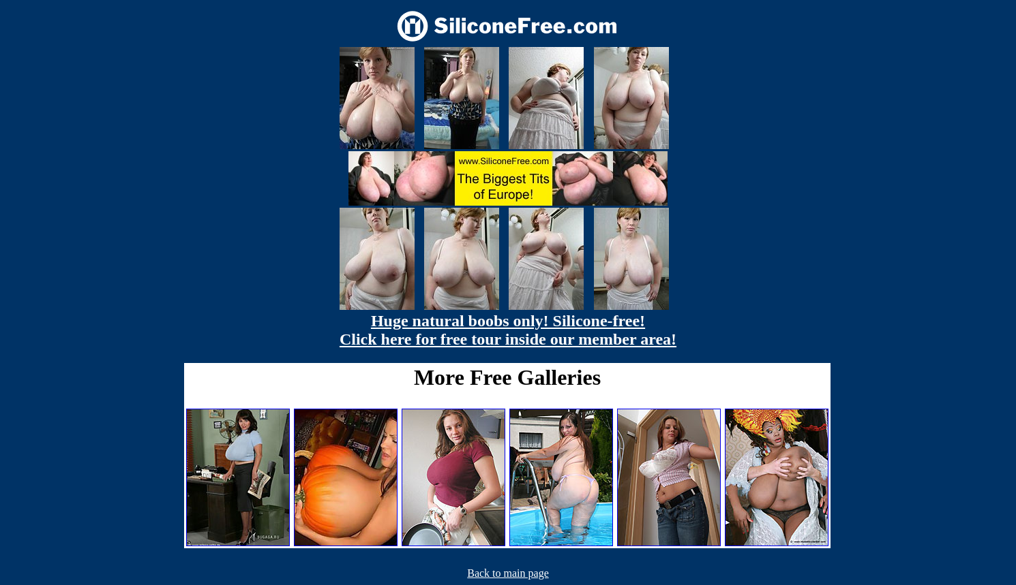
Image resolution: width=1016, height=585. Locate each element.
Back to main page (508, 573)
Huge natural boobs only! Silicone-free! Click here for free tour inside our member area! (508, 330)
